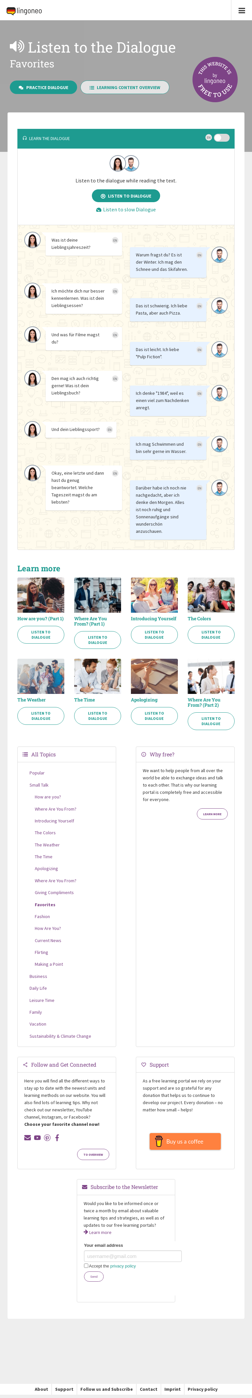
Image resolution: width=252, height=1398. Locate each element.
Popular (37, 773)
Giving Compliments (54, 892)
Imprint (172, 1392)
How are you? (48, 797)
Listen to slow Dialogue (126, 209)
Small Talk (39, 785)
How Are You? (48, 928)
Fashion (42, 916)
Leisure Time (42, 1000)
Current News (48, 940)
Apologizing (144, 699)
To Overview (93, 1155)
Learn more (212, 814)
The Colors (199, 618)
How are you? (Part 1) (40, 618)
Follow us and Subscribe (106, 1392)
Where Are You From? (55, 809)
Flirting (41, 952)
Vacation (38, 1024)
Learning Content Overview (125, 87)
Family (36, 1012)
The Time (84, 699)
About (41, 1392)
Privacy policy (203, 1392)
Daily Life (38, 988)
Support (64, 1392)
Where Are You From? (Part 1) (90, 621)
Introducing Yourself (153, 618)
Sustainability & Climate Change (60, 1036)
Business (38, 976)
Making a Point (49, 964)
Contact (149, 1392)
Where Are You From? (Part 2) (204, 702)
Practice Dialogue (43, 87)
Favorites (45, 905)
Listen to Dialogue (126, 196)
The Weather (31, 699)
